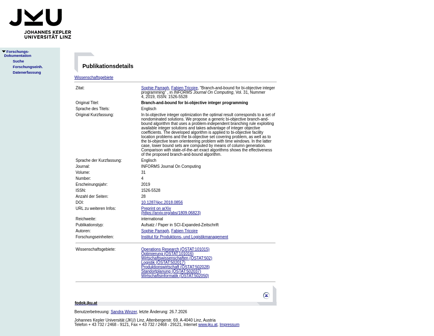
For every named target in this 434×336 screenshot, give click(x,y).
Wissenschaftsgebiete (93, 77)
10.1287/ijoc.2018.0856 (162, 202)
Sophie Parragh (155, 88)
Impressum (229, 324)
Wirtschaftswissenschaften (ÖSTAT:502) (176, 258)
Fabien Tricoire (184, 88)
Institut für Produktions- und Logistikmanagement (184, 237)
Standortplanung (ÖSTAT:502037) (171, 271)
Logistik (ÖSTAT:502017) (163, 262)
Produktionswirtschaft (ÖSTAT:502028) (175, 267)
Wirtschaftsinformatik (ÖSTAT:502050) (175, 276)
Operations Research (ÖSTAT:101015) (175, 249)
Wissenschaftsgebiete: (96, 249)
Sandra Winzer (124, 312)
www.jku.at (208, 324)
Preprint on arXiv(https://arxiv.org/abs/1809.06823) (171, 210)
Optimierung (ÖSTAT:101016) (167, 253)
